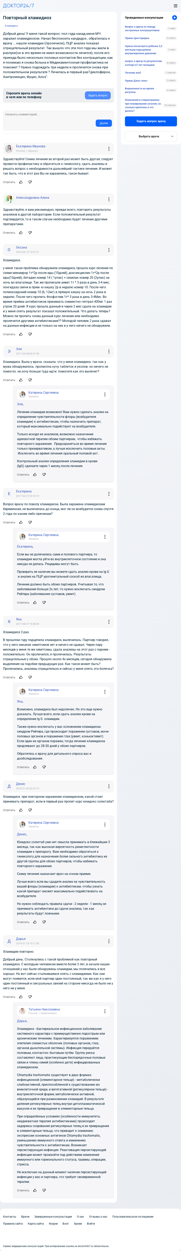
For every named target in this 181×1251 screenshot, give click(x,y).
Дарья (22, 1021)
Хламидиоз (11, 25)
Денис (21, 834)
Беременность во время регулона (139, 90)
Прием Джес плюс (136, 80)
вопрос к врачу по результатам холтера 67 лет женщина (143, 63)
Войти (91, 1223)
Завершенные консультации (53, 1216)
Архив (78, 1223)
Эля (20, 404)
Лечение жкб (133, 72)
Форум (53, 1223)
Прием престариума (137, 38)
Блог (66, 1223)
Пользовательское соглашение (132, 1216)
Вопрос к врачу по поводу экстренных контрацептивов (142, 28)
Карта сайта (36, 1223)
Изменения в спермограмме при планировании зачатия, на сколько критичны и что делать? (143, 105)
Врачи (25, 1216)
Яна (20, 701)
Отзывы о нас (98, 1216)
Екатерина (25, 546)
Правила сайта (13, 1223)
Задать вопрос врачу (151, 121)
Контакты (9, 1216)
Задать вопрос (98, 95)
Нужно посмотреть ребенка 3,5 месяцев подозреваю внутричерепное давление (143, 50)
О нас (80, 1216)
